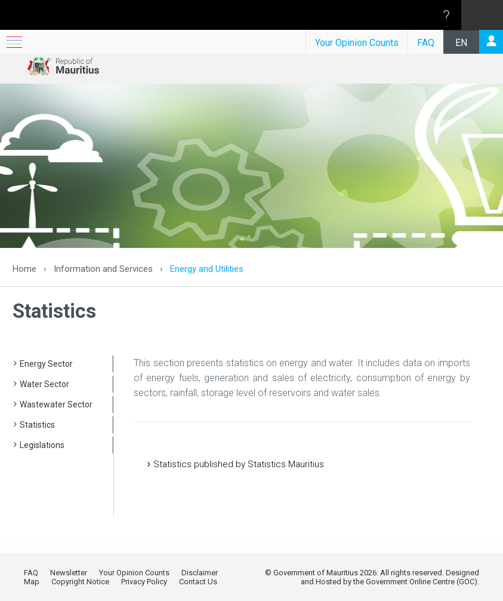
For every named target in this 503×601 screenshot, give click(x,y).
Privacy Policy (144, 581)
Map (31, 581)
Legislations (42, 445)
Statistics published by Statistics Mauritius (238, 464)
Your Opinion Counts (357, 42)
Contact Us (198, 581)
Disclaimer (199, 572)
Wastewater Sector (56, 404)
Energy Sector (46, 364)
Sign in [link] (482, 15)
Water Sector (44, 384)
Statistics (37, 425)
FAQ (425, 42)
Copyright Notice (80, 581)
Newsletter (68, 572)
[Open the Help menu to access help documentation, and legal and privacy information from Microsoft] (446, 15)
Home (24, 268)
